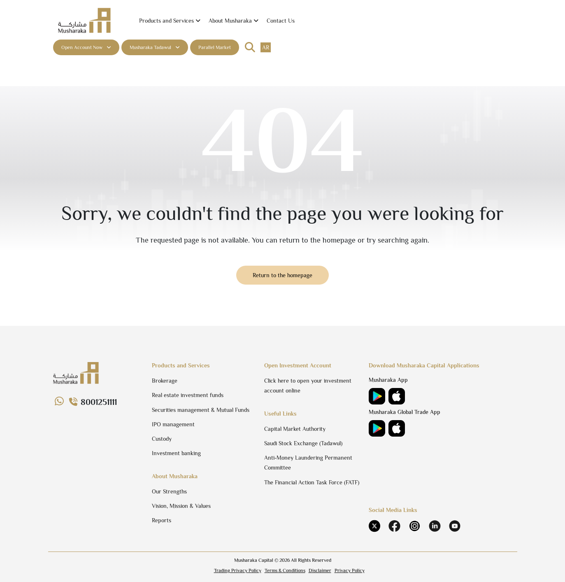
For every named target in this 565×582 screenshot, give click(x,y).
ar (265, 47)
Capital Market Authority (295, 428)
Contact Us (281, 20)
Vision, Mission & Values (181, 506)
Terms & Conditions (285, 570)
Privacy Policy (350, 570)
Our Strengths (169, 491)
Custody (162, 438)
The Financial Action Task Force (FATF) (311, 482)
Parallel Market (214, 47)
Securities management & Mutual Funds (200, 410)
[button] (169, 20)
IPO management (173, 424)
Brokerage (164, 380)
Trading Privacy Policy (237, 570)
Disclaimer (320, 570)
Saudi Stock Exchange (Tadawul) (303, 443)
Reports (161, 520)
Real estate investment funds (187, 395)
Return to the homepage (282, 275)
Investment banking (176, 453)
